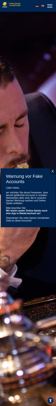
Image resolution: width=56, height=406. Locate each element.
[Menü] (48, 6)
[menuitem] (48, 6)
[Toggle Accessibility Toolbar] (50, 400)
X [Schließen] (52, 163)
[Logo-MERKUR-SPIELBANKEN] (21, 6)
